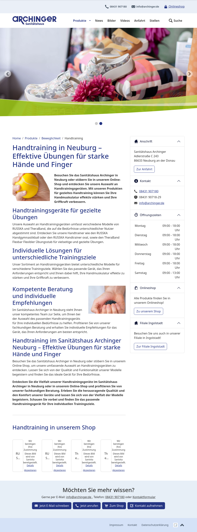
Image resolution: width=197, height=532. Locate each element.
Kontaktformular (144, 497)
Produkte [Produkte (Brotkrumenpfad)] (31, 138)
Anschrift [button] (143, 141)
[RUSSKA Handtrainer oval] (18, 456)
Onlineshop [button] (145, 288)
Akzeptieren (30, 470)
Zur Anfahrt (144, 169)
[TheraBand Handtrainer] (106, 456)
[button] (175, 20)
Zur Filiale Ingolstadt (150, 346)
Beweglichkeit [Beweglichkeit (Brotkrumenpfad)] (51, 138)
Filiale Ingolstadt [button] (148, 323)
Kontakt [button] (142, 181)
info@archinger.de (145, 6)
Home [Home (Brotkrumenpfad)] (17, 138)
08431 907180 (116, 6)
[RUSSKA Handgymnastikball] (47, 456)
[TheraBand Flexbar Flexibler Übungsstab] (76, 456)
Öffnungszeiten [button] (147, 215)
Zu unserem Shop (148, 311)
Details (30, 465)
